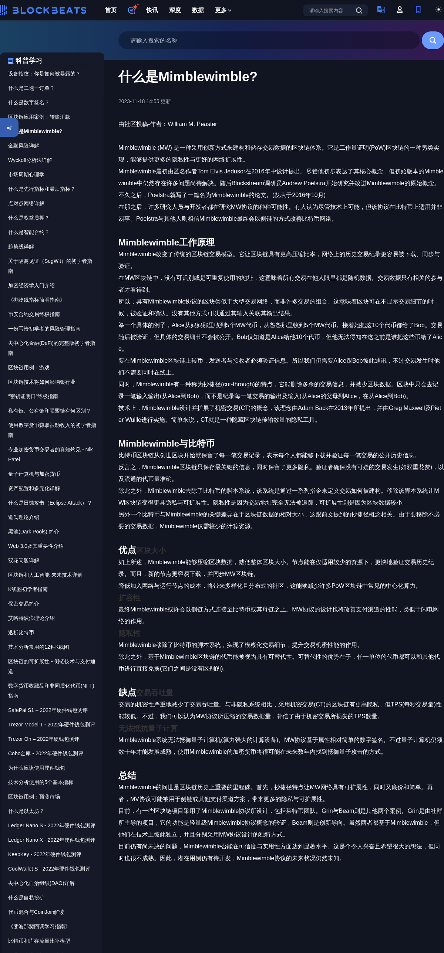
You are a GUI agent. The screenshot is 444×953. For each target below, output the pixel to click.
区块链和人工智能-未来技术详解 (45, 575)
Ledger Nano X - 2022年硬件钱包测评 (51, 840)
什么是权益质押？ (29, 218)
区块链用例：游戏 (29, 367)
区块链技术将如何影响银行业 (41, 382)
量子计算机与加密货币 (34, 474)
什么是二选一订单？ (31, 88)
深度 (175, 10)
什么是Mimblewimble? (35, 131)
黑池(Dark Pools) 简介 (33, 532)
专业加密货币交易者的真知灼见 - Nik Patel (50, 454)
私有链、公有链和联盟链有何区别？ (49, 411)
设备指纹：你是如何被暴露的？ (44, 74)
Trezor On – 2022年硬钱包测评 (44, 739)
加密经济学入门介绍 (31, 285)
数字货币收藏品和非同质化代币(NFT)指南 (51, 691)
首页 (111, 10)
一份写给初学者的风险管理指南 (44, 329)
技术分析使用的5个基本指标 (40, 782)
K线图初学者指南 (28, 589)
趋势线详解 (21, 247)
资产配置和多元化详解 (34, 488)
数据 (198, 10)
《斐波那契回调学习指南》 (39, 926)
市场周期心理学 (26, 174)
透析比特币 (21, 632)
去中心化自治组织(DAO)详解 (41, 883)
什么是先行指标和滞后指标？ (41, 189)
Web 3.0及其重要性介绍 (36, 546)
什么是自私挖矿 (26, 898)
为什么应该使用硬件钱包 (36, 768)
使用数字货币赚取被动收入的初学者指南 (52, 430)
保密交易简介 (23, 604)
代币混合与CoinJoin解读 (36, 912)
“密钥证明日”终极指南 (33, 396)
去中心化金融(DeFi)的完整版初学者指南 (51, 348)
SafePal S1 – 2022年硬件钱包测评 (48, 710)
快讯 (152, 10)
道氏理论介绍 (23, 517)
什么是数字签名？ (29, 102)
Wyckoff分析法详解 (30, 160)
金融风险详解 (23, 146)
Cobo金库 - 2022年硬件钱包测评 (45, 753)
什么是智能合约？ (29, 232)
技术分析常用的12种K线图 (38, 647)
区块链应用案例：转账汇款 (39, 117)
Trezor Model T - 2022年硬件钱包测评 (51, 725)
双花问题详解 (23, 560)
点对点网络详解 (26, 203)
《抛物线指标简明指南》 (36, 300)
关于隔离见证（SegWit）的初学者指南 (50, 266)
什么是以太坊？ (26, 811)
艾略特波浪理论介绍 (31, 618)
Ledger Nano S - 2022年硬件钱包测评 (51, 825)
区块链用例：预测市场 (34, 797)
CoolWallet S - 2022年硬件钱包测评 (49, 869)
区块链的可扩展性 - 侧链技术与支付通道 (51, 666)
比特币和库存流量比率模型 (39, 941)
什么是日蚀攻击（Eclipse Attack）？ (50, 503)
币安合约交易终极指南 (34, 314)
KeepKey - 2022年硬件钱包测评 (44, 854)
